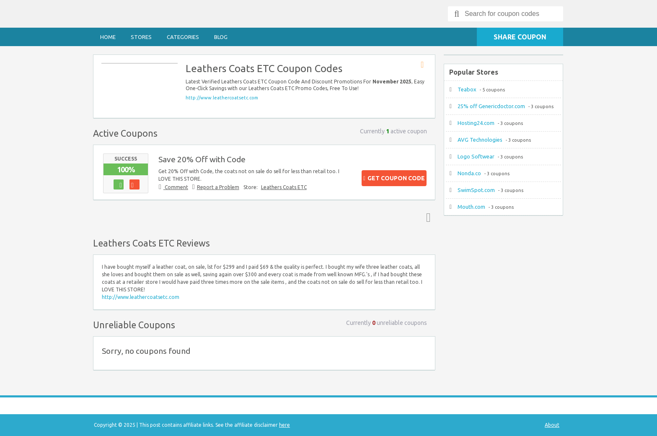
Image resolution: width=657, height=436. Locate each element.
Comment (175, 187)
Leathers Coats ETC (284, 187)
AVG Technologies (480, 140)
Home (108, 37)
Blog (221, 37)
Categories (183, 37)
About (552, 425)
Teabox (467, 89)
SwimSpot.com (476, 190)
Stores (141, 37)
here (284, 425)
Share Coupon (520, 37)
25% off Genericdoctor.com (491, 106)
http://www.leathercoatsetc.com (222, 97)
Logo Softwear (476, 156)
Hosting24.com (476, 123)
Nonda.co (469, 173)
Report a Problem (218, 187)
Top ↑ (426, 217)
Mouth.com (471, 207)
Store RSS (425, 65)
